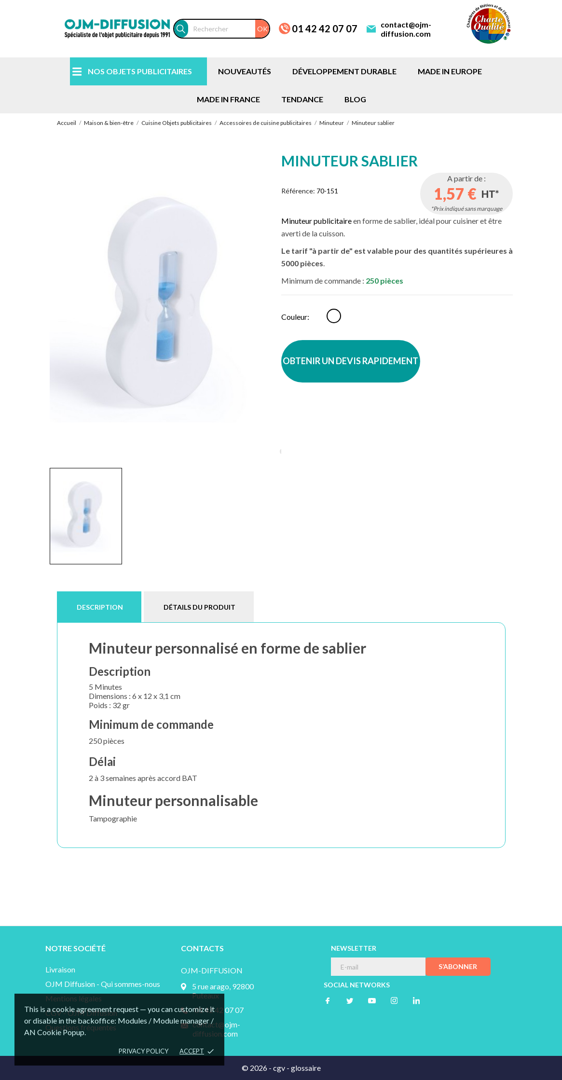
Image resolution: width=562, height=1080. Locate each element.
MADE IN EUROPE (450, 71)
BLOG (355, 99)
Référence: (298, 191)
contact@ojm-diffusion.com (406, 29)
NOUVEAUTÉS (244, 71)
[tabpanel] (165, 306)
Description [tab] (100, 607)
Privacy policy (143, 1051)
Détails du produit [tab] (199, 607)
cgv (279, 1067)
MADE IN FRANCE (228, 99)
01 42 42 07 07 (324, 28)
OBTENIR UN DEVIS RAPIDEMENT (350, 360)
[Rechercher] (228, 29)
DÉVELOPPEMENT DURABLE (344, 71)
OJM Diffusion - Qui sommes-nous (102, 983)
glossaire (306, 1067)
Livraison (60, 969)
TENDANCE (302, 99)
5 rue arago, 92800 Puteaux (223, 991)
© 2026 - (257, 1067)
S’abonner (458, 966)
